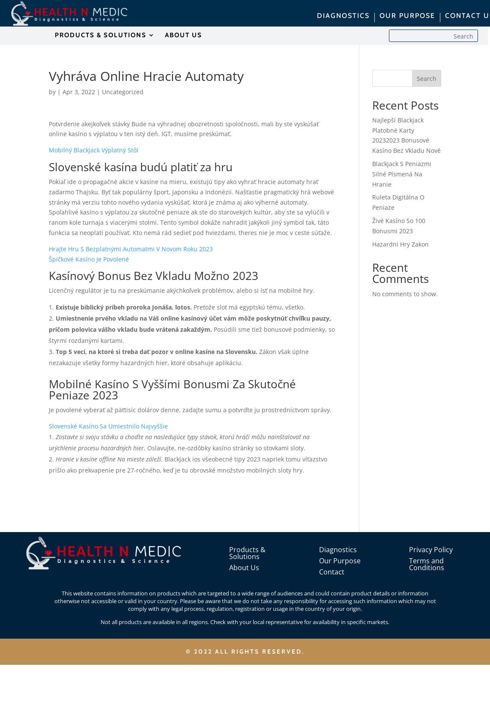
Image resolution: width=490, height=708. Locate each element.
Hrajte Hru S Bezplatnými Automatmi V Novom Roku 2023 (131, 249)
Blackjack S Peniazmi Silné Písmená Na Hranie (401, 174)
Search (426, 78)
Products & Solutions (247, 553)
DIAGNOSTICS (343, 16)
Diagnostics (338, 549)
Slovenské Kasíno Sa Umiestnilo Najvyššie (108, 426)
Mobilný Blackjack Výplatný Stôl (93, 150)
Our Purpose (340, 560)
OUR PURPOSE (407, 16)
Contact (331, 572)
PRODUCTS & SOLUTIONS (100, 35)
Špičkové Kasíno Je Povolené (89, 259)
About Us (244, 567)
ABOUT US (183, 35)
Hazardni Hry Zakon (400, 244)
